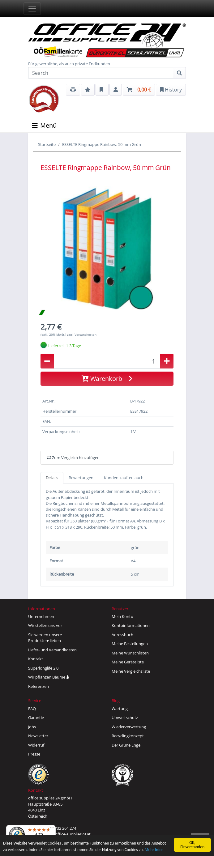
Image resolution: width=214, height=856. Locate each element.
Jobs (32, 727)
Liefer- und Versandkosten (52, 650)
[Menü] (52, 829)
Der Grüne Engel (126, 745)
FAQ (32, 708)
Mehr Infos (154, 850)
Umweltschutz (125, 717)
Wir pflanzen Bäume (48, 677)
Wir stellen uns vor (45, 625)
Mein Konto (122, 616)
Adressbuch (122, 634)
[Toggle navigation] (32, 8)
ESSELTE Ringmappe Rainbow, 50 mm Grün (101, 144)
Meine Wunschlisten (130, 653)
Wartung (120, 708)
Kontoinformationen (131, 625)
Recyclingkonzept (128, 736)
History (171, 89)
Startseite (47, 144)
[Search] (100, 73)
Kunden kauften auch (123, 477)
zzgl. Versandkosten (81, 334)
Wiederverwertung (129, 727)
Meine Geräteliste (128, 662)
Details (52, 477)
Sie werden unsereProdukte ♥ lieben (45, 638)
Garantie (36, 717)
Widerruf (36, 745)
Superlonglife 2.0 (43, 668)
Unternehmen (41, 616)
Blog (116, 700)
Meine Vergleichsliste (131, 671)
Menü (44, 125)
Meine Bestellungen (130, 643)
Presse (34, 754)
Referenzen (38, 686)
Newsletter (38, 736)
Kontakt (35, 659)
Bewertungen (81, 477)
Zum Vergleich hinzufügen (73, 457)
